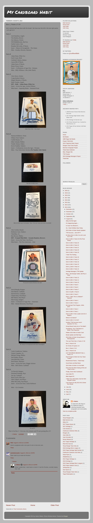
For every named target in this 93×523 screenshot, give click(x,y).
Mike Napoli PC (70, 376)
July (67, 387)
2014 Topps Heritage (68, 459)
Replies (14, 461)
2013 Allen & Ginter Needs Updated (75, 230)
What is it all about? (71, 317)
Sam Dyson (66, 469)
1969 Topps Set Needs (69, 139)
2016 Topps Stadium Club (70, 465)
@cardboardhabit (74, 53)
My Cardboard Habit (29, 12)
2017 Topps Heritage (68, 441)
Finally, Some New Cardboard (74, 371)
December (69, 209)
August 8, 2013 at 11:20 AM (21, 442)
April (67, 394)
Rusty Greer (66, 24)
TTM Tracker (66, 154)
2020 (66, 190)
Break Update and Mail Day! (73, 335)
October (68, 214)
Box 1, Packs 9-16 (71, 350)
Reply (12, 447)
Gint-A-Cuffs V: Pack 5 (72, 294)
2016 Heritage (67, 461)
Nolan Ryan (66, 454)
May (67, 392)
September (69, 216)
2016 (66, 200)
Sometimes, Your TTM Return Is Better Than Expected (74, 329)
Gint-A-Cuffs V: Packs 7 (72, 289)
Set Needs (66, 137)
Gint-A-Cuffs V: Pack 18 (72, 257)
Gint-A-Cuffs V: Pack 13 (72, 269)
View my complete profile (69, 411)
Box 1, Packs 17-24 (71, 348)
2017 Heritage (67, 426)
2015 (66, 202)
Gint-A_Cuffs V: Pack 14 (72, 266)
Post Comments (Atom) (20, 509)
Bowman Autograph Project (70, 147)
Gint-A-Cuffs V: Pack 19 (72, 252)
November (69, 211)
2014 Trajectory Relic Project (71, 143)
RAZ (12, 442)
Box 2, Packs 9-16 (71, 343)
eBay (64, 422)
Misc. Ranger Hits (68, 152)
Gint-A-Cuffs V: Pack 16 (72, 261)
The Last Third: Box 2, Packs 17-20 (75, 341)
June (67, 389)
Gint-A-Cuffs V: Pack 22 (72, 245)
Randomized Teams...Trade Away (75, 360)
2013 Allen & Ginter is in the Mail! (75, 365)
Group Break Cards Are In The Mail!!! (76, 326)
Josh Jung (65, 28)
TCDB (74, 40)
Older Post (55, 505)
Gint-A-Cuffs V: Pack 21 (72, 247)
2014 (66, 204)
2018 (66, 195)
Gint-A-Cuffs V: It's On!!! (72, 320)
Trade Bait (65, 158)
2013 (66, 207)
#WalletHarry (66, 456)
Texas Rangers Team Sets (70, 472)
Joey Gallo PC (70, 374)
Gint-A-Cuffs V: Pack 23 (72, 243)
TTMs (64, 104)
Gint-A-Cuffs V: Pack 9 (72, 284)
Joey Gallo (66, 26)
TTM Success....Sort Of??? (73, 232)
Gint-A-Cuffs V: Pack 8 (72, 287)
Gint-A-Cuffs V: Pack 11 (72, 280)
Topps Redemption (68, 474)
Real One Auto (67, 443)
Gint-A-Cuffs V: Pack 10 (72, 282)
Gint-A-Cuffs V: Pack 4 (72, 300)
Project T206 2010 (68, 141)
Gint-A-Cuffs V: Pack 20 (72, 250)
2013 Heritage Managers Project (71, 156)
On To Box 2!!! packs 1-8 (72, 345)
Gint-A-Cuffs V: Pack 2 (72, 309)
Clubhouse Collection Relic (70, 430)
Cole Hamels (66, 428)
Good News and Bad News (73, 363)
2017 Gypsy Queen (68, 424)
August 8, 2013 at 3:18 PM (30, 464)
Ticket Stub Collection (69, 150)
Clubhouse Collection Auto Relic (71, 452)
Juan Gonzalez (67, 437)
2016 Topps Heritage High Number (72, 450)
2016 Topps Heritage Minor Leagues (73, 463)
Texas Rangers (67, 417)
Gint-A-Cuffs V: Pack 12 (72, 277)
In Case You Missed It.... (72, 225)
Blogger (66, 516)
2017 (66, 197)
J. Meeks (17, 464)
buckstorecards (15, 453)
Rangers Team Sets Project (70, 145)
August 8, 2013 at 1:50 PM (27, 453)
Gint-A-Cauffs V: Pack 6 (72, 292)
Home (33, 505)
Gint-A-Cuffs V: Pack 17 (72, 259)
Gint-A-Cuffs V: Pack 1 (72, 311)
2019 (66, 193)
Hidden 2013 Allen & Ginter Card (75, 332)
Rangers (65, 433)
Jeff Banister (66, 467)
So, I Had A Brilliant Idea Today (74, 228)
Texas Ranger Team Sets (70, 446)
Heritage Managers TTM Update (74, 271)
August (68, 218)
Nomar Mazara (67, 439)
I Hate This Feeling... (71, 254)
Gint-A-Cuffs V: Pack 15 (72, 264)
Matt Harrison (66, 23)
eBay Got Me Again (71, 221)
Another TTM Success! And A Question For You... (74, 323)
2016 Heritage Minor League (70, 448)
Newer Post (10, 505)
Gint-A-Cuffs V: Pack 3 (72, 303)
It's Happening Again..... (72, 223)
